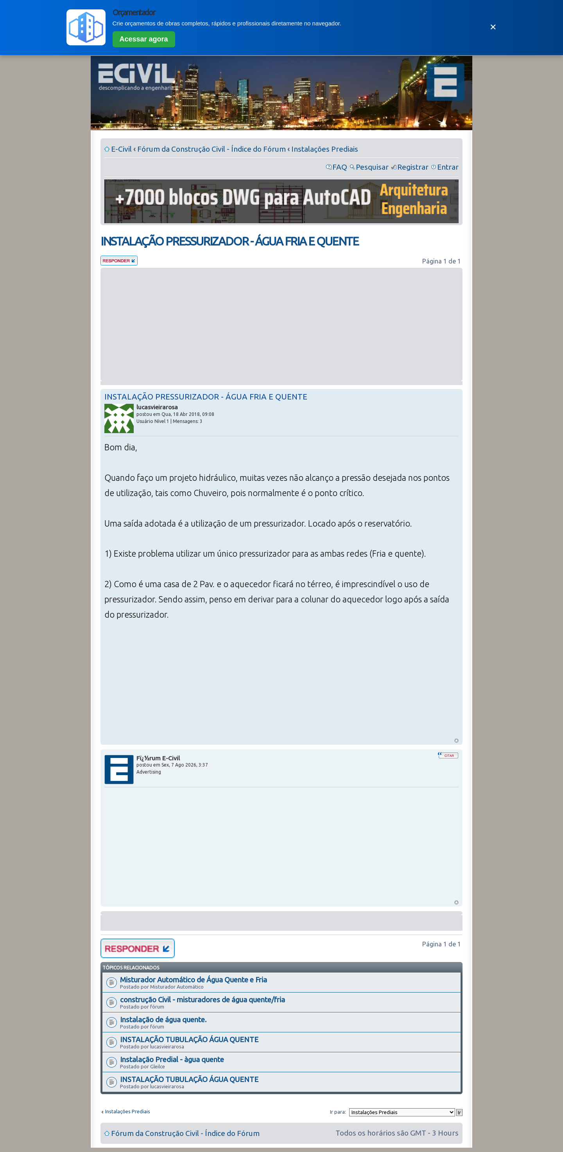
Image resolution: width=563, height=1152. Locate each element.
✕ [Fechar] (493, 27)
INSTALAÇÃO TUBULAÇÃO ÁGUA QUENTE (189, 1039)
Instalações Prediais (324, 149)
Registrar (413, 167)
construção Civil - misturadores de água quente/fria (202, 999)
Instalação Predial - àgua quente (172, 1059)
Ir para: (338, 1111)
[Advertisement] (281, 324)
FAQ (339, 167)
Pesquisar (372, 167)
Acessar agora (144, 39)
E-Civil (121, 149)
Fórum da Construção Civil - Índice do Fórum (211, 149)
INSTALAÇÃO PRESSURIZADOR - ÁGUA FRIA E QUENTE (229, 241)
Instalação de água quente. (163, 1019)
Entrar (448, 167)
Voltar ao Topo (456, 740)
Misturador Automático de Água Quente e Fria (193, 980)
